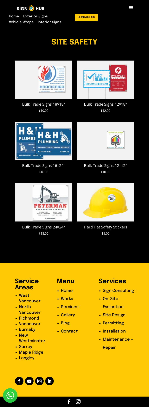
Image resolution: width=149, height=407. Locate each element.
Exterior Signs (35, 16)
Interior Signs (49, 22)
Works (67, 299)
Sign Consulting (118, 291)
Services (70, 307)
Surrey (25, 347)
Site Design (114, 315)
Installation (114, 331)
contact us (86, 17)
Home (14, 16)
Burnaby (27, 329)
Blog (65, 323)
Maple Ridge (31, 352)
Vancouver (30, 324)
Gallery (68, 315)
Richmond (29, 318)
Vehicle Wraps (21, 22)
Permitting (113, 323)
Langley (26, 358)
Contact (69, 331)
